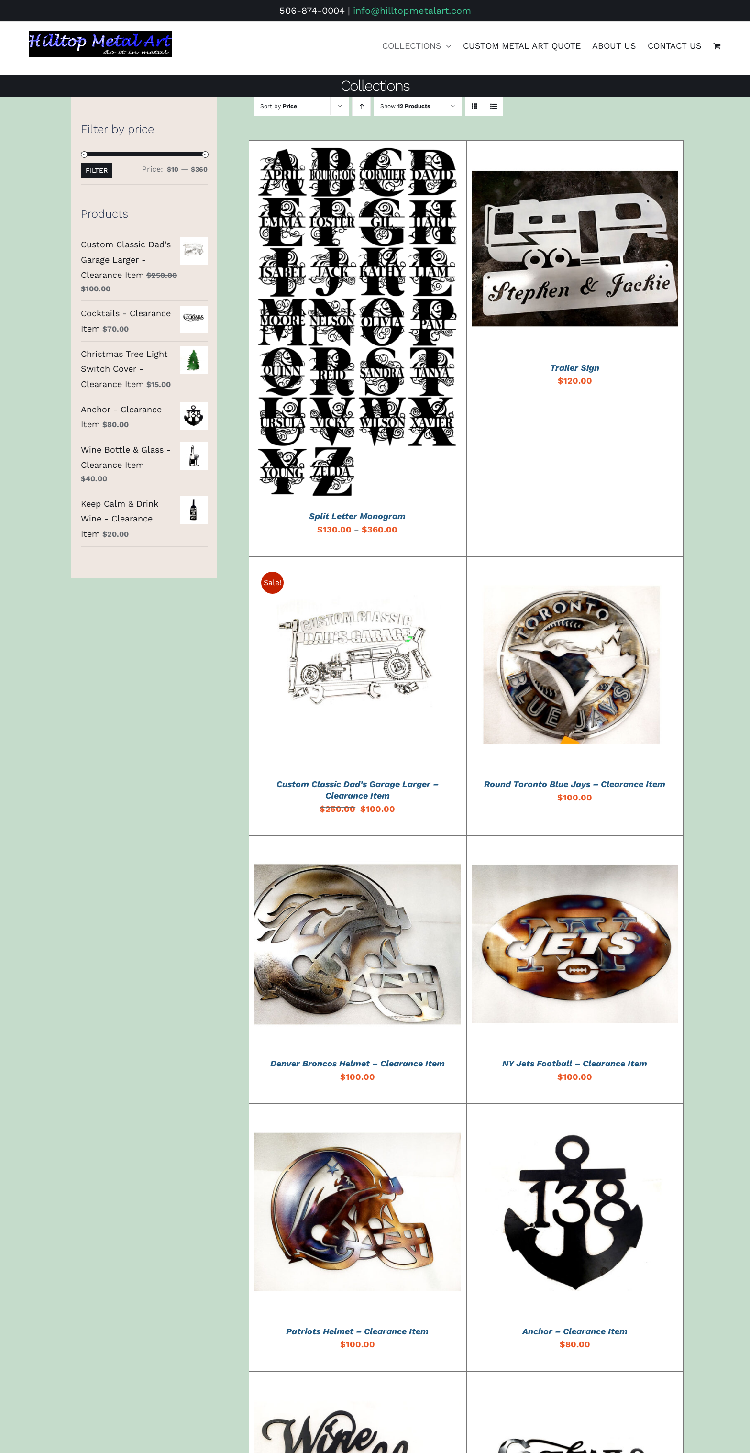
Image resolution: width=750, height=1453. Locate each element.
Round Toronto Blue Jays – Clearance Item (574, 784)
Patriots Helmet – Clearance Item (357, 1331)
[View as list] (493, 106)
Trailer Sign (574, 368)
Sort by (278, 106)
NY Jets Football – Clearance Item (574, 1063)
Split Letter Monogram (357, 516)
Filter (97, 170)
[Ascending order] (361, 106)
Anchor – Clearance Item (575, 1331)
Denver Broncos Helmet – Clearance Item (357, 1063)
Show (405, 106)
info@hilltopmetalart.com (412, 10)
